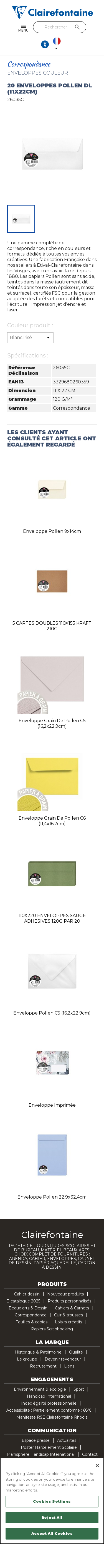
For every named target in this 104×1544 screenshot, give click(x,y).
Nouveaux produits (65, 1294)
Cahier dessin (27, 1294)
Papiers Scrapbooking (52, 1328)
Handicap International (49, 1396)
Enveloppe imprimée (52, 1105)
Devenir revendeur (63, 1359)
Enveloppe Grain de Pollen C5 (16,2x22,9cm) (52, 723)
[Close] (97, 1465)
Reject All (52, 1517)
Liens (69, 1366)
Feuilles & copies (31, 1322)
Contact (90, 1454)
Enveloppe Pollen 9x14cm (52, 531)
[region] (52, 1501)
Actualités (66, 1440)
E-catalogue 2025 (23, 1301)
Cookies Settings (52, 1501)
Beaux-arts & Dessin (28, 1308)
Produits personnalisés (69, 1301)
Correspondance (31, 1315)
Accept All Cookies (51, 1533)
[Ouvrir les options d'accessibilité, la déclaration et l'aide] (45, 44)
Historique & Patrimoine (38, 1352)
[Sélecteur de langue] (58, 44)
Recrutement (43, 1366)
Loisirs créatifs (68, 1322)
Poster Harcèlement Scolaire (49, 1447)
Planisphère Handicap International (41, 1454)
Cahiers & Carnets (72, 1308)
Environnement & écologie (40, 1389)
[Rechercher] (59, 27)
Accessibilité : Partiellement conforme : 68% (49, 1410)
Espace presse (36, 1440)
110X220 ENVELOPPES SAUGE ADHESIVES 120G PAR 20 (52, 918)
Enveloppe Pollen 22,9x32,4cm (52, 1197)
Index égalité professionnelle (49, 1403)
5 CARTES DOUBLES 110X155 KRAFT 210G (52, 626)
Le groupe (27, 1359)
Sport (78, 1389)
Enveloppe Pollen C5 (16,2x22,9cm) (52, 1013)
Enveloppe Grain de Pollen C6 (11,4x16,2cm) (52, 820)
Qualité (76, 1352)
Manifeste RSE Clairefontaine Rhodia (52, 1417)
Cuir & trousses (68, 1315)
